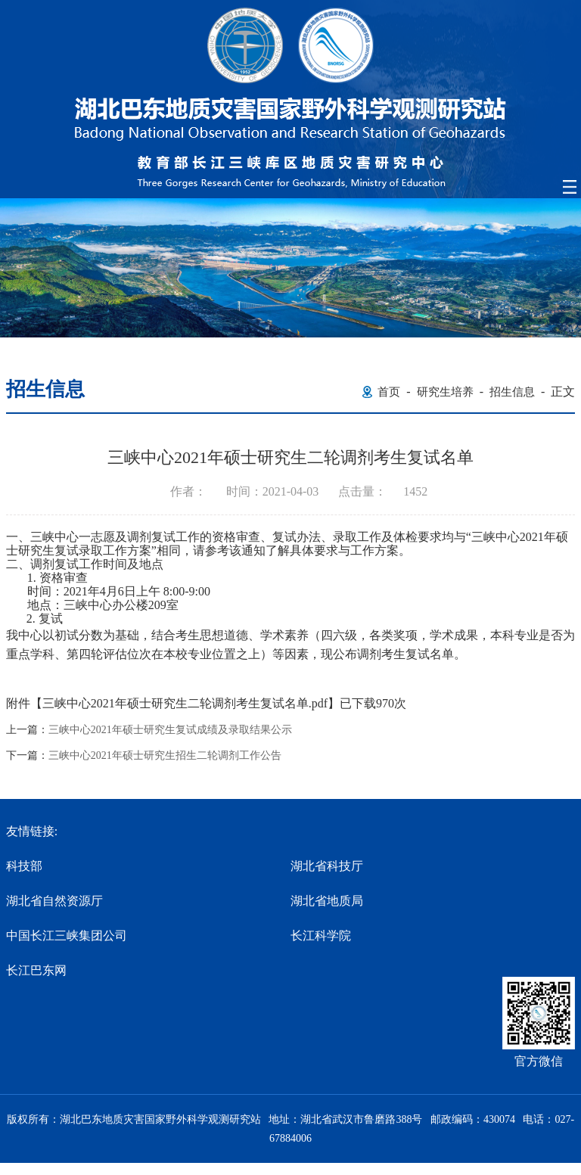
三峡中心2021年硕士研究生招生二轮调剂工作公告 (164, 756)
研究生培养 (445, 392)
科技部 (24, 865)
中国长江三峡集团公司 (66, 935)
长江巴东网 (36, 970)
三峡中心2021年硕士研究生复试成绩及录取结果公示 (170, 730)
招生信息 (512, 392)
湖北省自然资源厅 (54, 900)
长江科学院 (320, 935)
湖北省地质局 (326, 900)
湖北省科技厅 (326, 865)
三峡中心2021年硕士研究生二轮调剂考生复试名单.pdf (185, 703)
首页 (388, 392)
